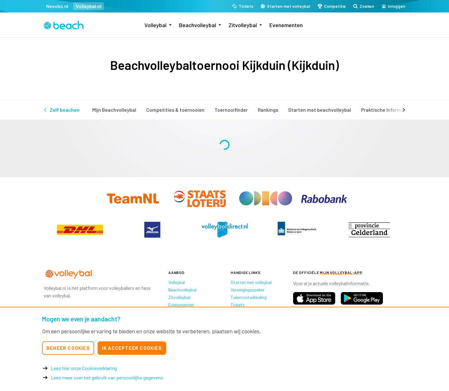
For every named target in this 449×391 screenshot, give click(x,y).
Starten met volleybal (251, 282)
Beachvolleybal (197, 25)
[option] (80, 229)
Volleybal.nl (88, 6)
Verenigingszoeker (248, 289)
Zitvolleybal (243, 25)
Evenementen (286, 25)
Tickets (238, 304)
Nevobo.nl (57, 6)
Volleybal (155, 25)
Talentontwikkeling (249, 297)
